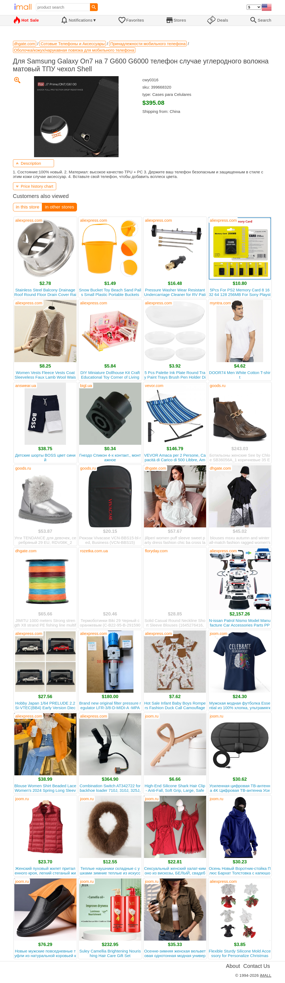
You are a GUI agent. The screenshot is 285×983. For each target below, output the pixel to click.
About (233, 966)
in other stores (59, 207)
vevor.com (154, 385)
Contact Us (256, 966)
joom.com (218, 633)
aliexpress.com (28, 220)
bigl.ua (86, 385)
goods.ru (218, 385)
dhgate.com (155, 468)
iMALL (265, 975)
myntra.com (220, 303)
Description (28, 163)
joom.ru (152, 716)
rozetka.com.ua (94, 550)
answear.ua (25, 385)
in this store (27, 207)
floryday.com (156, 550)
